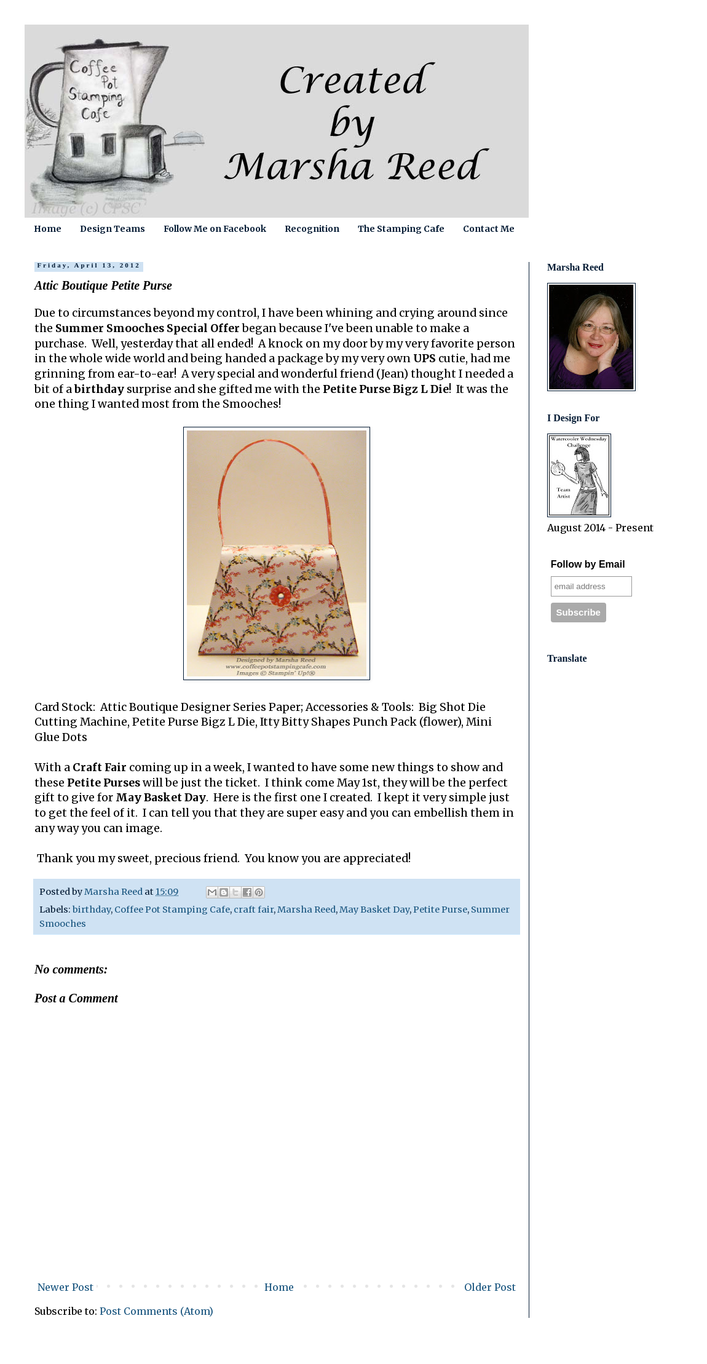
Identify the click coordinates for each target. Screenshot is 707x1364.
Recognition (312, 228)
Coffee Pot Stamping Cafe (172, 909)
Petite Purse (440, 909)
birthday (92, 909)
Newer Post (65, 1287)
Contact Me (489, 228)
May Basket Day (374, 909)
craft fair (254, 909)
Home (47, 228)
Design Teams (112, 228)
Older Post (490, 1287)
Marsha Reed (306, 909)
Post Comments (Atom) (156, 1311)
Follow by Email (588, 564)
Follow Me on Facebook (215, 228)
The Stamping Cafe (401, 228)
